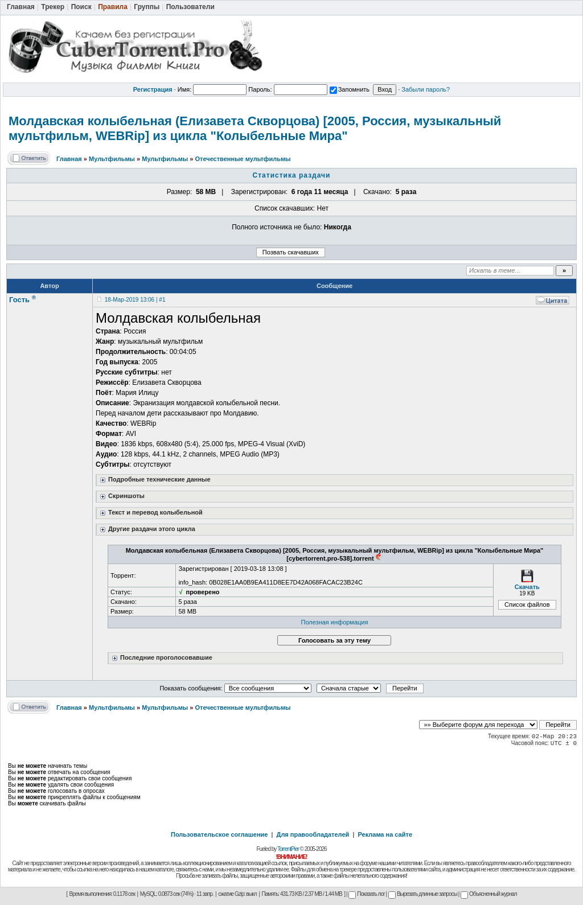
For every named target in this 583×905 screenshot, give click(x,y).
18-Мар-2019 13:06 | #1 (135, 300)
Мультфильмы (112, 158)
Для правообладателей (313, 834)
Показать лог (366, 894)
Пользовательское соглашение (219, 834)
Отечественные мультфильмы (242, 158)
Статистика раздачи (292, 175)
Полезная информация (334, 622)
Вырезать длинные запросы (422, 894)
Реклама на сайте (385, 834)
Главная (69, 158)
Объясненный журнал (489, 894)
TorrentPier (288, 849)
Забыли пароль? (425, 89)
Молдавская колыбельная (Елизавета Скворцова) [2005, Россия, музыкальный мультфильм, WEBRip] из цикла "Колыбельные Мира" (255, 128)
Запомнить (349, 89)
